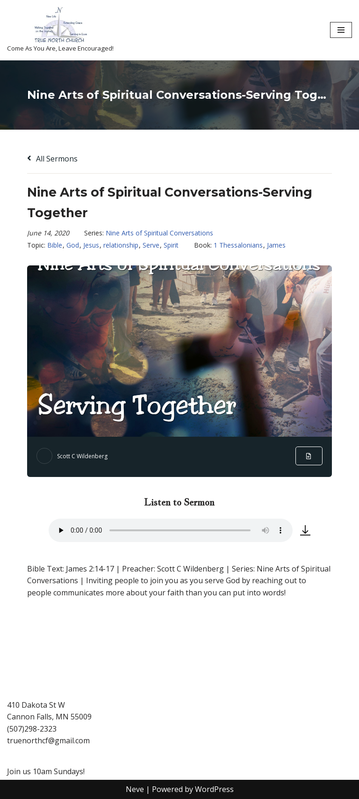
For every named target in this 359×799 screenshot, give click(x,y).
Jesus (91, 245)
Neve (135, 789)
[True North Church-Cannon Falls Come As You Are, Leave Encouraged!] (60, 30)
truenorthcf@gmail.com (48, 740)
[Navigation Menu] (341, 30)
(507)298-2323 (32, 729)
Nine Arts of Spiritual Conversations (159, 232)
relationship (120, 245)
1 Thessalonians (238, 245)
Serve (151, 245)
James (276, 245)
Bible (54, 245)
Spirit (171, 245)
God (72, 245)
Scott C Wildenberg (82, 456)
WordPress (214, 789)
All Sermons (52, 159)
